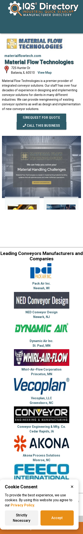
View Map (45, 72)
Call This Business (41, 125)
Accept (57, 518)
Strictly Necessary (21, 518)
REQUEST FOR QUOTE (41, 117)
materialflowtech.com (22, 56)
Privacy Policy (22, 505)
